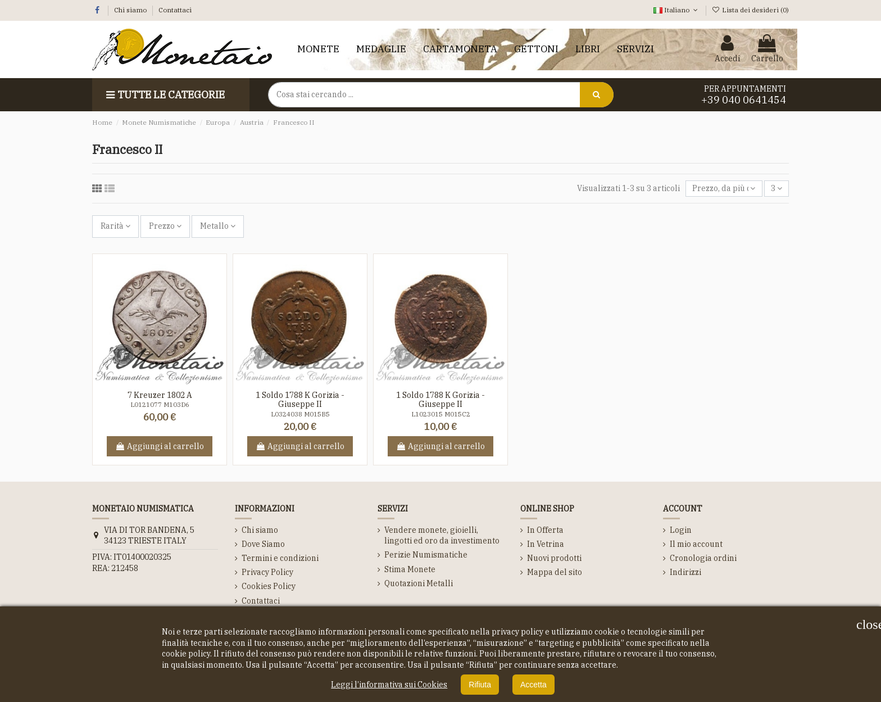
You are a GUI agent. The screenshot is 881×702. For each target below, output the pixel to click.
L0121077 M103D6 (159, 405)
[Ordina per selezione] (723, 188)
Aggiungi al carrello (159, 446)
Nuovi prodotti (554, 558)
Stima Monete (409, 569)
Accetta (533, 684)
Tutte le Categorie (164, 94)
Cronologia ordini (703, 558)
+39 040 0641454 (743, 99)
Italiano (676, 10)
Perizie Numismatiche (425, 555)
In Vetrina (545, 544)
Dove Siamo (263, 544)
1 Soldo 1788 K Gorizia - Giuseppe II (300, 400)
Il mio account (696, 544)
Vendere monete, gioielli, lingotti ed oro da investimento (441, 535)
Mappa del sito (554, 572)
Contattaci (175, 10)
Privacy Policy (267, 572)
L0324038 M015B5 (300, 414)
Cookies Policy (269, 586)
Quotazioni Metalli (418, 583)
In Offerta (545, 530)
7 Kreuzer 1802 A (160, 395)
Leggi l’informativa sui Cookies (389, 685)
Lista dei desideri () (750, 10)
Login (681, 530)
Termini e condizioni (280, 558)
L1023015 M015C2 (440, 414)
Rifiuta (480, 684)
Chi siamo (131, 10)
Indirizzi (685, 572)
